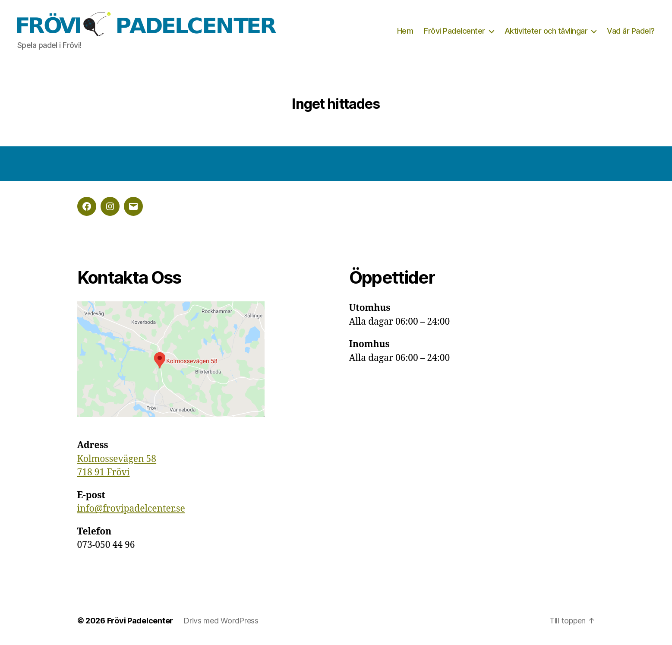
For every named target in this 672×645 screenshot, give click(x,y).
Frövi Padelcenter (454, 30)
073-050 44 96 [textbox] (106, 538)
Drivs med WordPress (221, 620)
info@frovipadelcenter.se (131, 509)
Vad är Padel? (631, 30)
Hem (405, 30)
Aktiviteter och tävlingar (546, 30)
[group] (200, 459)
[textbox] (200, 459)
